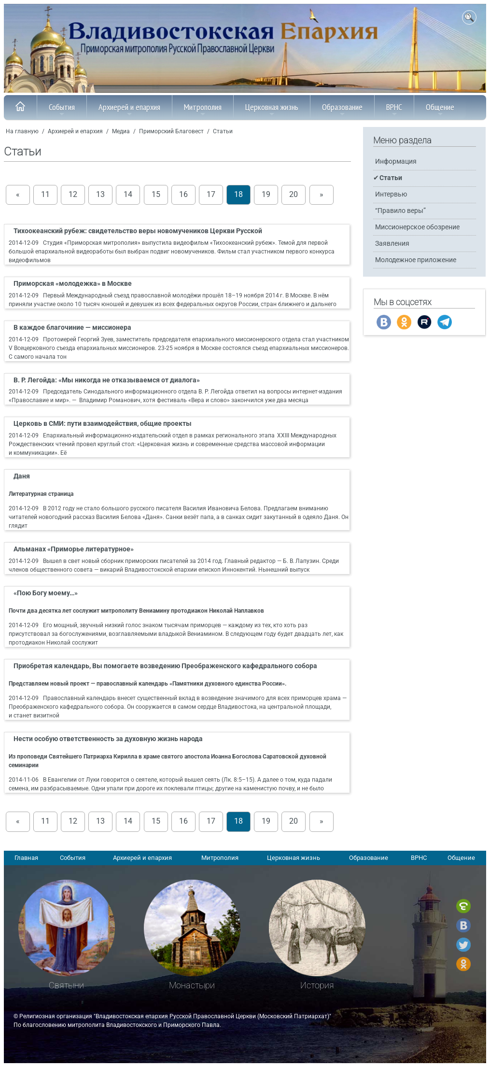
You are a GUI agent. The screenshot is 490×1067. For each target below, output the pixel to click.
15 (156, 194)
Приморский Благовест (171, 131)
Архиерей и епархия (129, 109)
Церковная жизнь (271, 109)
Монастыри (192, 985)
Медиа (121, 131)
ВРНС (394, 109)
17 (211, 194)
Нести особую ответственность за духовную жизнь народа (108, 739)
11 (45, 194)
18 (238, 194)
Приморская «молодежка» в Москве (73, 284)
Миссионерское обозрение (417, 227)
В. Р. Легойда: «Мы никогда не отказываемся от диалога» (107, 380)
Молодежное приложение (415, 260)
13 (100, 194)
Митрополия (203, 109)
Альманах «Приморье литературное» (74, 549)
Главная (26, 857)
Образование (342, 109)
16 (183, 194)
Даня (22, 476)
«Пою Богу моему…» (46, 593)
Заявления (392, 243)
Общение (440, 109)
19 (266, 194)
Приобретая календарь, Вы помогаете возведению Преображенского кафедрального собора (165, 666)
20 (293, 194)
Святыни (66, 985)
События (62, 109)
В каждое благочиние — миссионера (72, 327)
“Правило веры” (400, 211)
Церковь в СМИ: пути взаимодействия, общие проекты (103, 424)
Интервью (391, 194)
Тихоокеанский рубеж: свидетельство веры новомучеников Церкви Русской (138, 231)
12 (73, 194)
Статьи (223, 131)
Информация (396, 161)
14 (128, 194)
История (317, 985)
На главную (22, 131)
